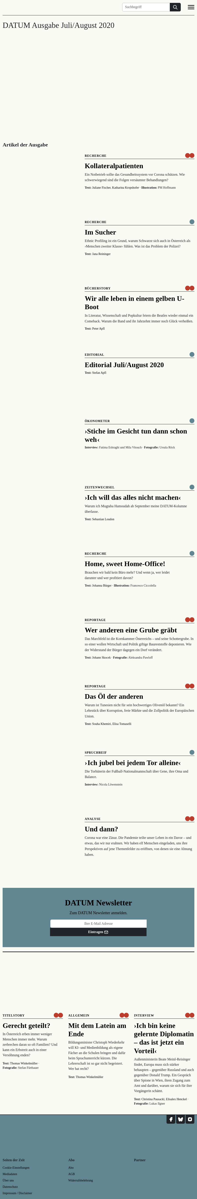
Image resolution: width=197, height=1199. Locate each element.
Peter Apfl (98, 328)
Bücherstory (98, 288)
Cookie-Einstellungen (16, 1167)
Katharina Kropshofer (125, 187)
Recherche (95, 155)
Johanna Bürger (101, 585)
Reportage (95, 620)
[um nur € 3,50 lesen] (189, 155)
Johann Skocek (101, 657)
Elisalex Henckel (176, 1099)
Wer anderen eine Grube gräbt (131, 630)
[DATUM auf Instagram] (190, 1119)
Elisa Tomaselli (121, 724)
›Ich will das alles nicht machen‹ (133, 497)
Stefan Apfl (99, 372)
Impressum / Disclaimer (17, 1193)
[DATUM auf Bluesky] (180, 1119)
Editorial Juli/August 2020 (124, 365)
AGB (71, 1174)
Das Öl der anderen (114, 696)
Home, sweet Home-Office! (125, 564)
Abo (70, 1167)
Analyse (93, 819)
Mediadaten (10, 1174)
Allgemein (78, 1015)
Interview (144, 1015)
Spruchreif (96, 752)
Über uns (8, 1180)
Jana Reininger (101, 254)
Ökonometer (97, 421)
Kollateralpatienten (114, 166)
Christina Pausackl (153, 1099)
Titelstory (14, 1015)
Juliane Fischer (101, 187)
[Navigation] (191, 8)
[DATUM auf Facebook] (171, 1119)
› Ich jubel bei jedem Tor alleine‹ (133, 763)
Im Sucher (100, 232)
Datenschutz (10, 1186)
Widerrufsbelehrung (80, 1180)
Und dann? (101, 829)
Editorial (94, 354)
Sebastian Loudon (103, 519)
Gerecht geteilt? (26, 1025)
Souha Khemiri (101, 724)
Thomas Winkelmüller (24, 1063)
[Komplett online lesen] (192, 221)
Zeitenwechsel (100, 487)
